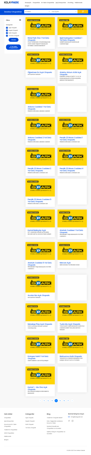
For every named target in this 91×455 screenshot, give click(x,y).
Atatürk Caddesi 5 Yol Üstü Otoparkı (40, 264)
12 (48, 401)
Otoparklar (36, 2)
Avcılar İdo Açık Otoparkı (39, 295)
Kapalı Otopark (12, 30)
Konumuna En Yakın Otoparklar (10, 425)
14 (56, 401)
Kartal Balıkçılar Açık (37, 230)
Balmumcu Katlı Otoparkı (71, 356)
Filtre (8, 20)
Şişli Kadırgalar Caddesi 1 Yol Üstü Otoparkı (71, 39)
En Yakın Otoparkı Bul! (13, 47)
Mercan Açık (65, 263)
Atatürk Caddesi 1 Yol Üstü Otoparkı (71, 231)
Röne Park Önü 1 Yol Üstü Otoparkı (38, 39)
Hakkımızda (78, 2)
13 (52, 401)
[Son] (72, 400)
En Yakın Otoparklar (47, 2)
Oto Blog (70, 2)
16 (64, 401)
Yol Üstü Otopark (13, 36)
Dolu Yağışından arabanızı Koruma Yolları (55, 422)
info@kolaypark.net (77, 417)
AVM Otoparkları (9, 433)
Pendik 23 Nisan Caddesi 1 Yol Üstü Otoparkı (71, 138)
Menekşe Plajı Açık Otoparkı (40, 324)
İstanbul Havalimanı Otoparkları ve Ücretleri (54, 427)
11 (44, 401)
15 (60, 401)
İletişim (27, 6)
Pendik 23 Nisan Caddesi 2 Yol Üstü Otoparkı (39, 169)
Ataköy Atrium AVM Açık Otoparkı (70, 73)
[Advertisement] (72, 99)
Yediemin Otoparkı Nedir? (55, 418)
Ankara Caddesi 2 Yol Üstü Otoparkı (39, 138)
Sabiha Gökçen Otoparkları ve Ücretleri (56, 433)
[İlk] (40, 400)
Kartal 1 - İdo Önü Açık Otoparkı (37, 388)
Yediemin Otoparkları (10, 430)
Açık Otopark (12, 28)
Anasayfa (28, 2)
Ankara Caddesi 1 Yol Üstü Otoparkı (39, 108)
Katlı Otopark (12, 33)
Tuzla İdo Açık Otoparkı (70, 324)
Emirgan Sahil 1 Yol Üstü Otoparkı (38, 357)
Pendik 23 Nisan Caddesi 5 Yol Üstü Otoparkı (39, 200)
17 (68, 401)
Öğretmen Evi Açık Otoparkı (40, 72)
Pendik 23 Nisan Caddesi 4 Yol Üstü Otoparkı (71, 169)
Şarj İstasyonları (61, 2)
